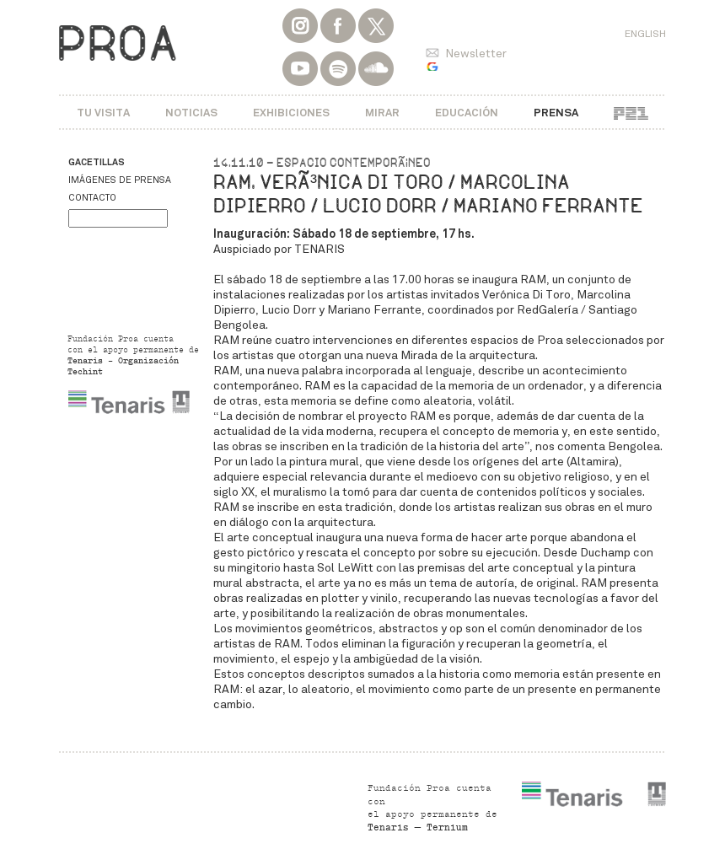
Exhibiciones (291, 112)
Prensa (556, 112)
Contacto (92, 197)
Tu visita (103, 112)
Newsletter (476, 53)
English (645, 34)
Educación (466, 112)
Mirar (382, 112)
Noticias (191, 112)
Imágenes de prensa (119, 180)
